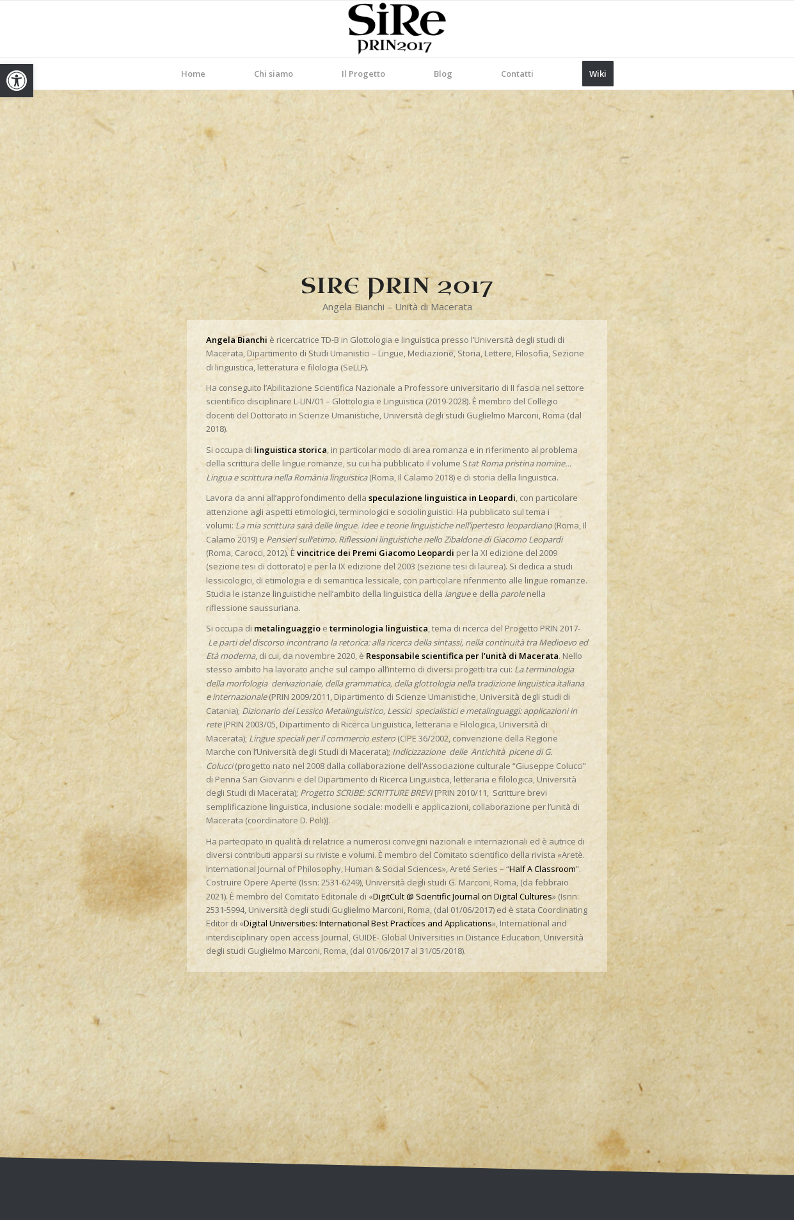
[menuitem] (193, 74)
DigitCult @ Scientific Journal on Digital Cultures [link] (462, 896)
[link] (16, 80)
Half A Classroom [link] (542, 869)
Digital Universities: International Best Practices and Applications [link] (368, 923)
